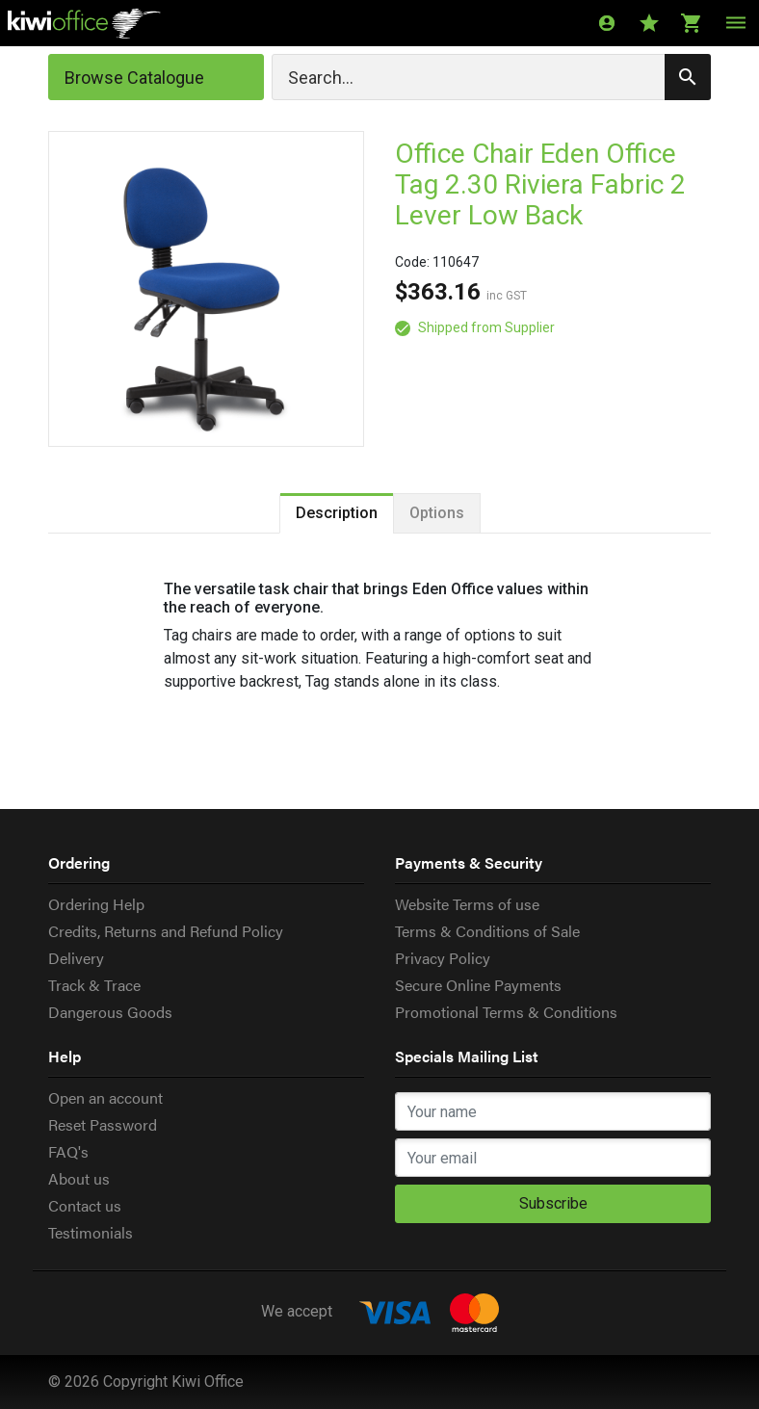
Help (64, 1056)
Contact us (84, 1205)
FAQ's (68, 1151)
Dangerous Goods (110, 1012)
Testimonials (90, 1232)
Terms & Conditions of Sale (487, 931)
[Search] (491, 77)
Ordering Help (96, 904)
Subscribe (553, 1203)
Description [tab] (337, 513)
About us (79, 1178)
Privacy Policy (442, 958)
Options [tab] (436, 513)
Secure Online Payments (478, 985)
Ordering (79, 862)
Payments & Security (468, 862)
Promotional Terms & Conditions (506, 1012)
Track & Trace (94, 985)
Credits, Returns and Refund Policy (165, 931)
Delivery (76, 958)
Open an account (105, 1097)
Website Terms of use (467, 904)
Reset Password (102, 1124)
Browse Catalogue (134, 77)
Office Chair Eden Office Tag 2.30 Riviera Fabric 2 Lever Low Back (540, 184)
